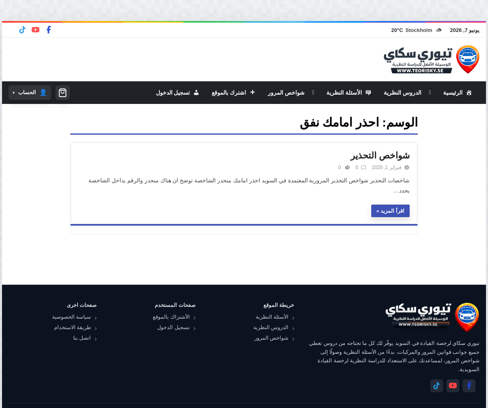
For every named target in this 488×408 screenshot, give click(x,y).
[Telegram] (22, 29)
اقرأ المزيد (392, 211)
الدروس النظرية (271, 327)
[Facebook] (48, 29)
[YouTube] (35, 29)
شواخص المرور (272, 338)
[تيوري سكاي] (432, 317)
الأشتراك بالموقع (171, 317)
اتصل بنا (82, 338)
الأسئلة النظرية (272, 317)
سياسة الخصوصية (71, 317)
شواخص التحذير (380, 155)
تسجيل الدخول (173, 327)
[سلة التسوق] (62, 92)
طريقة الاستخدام (72, 327)
